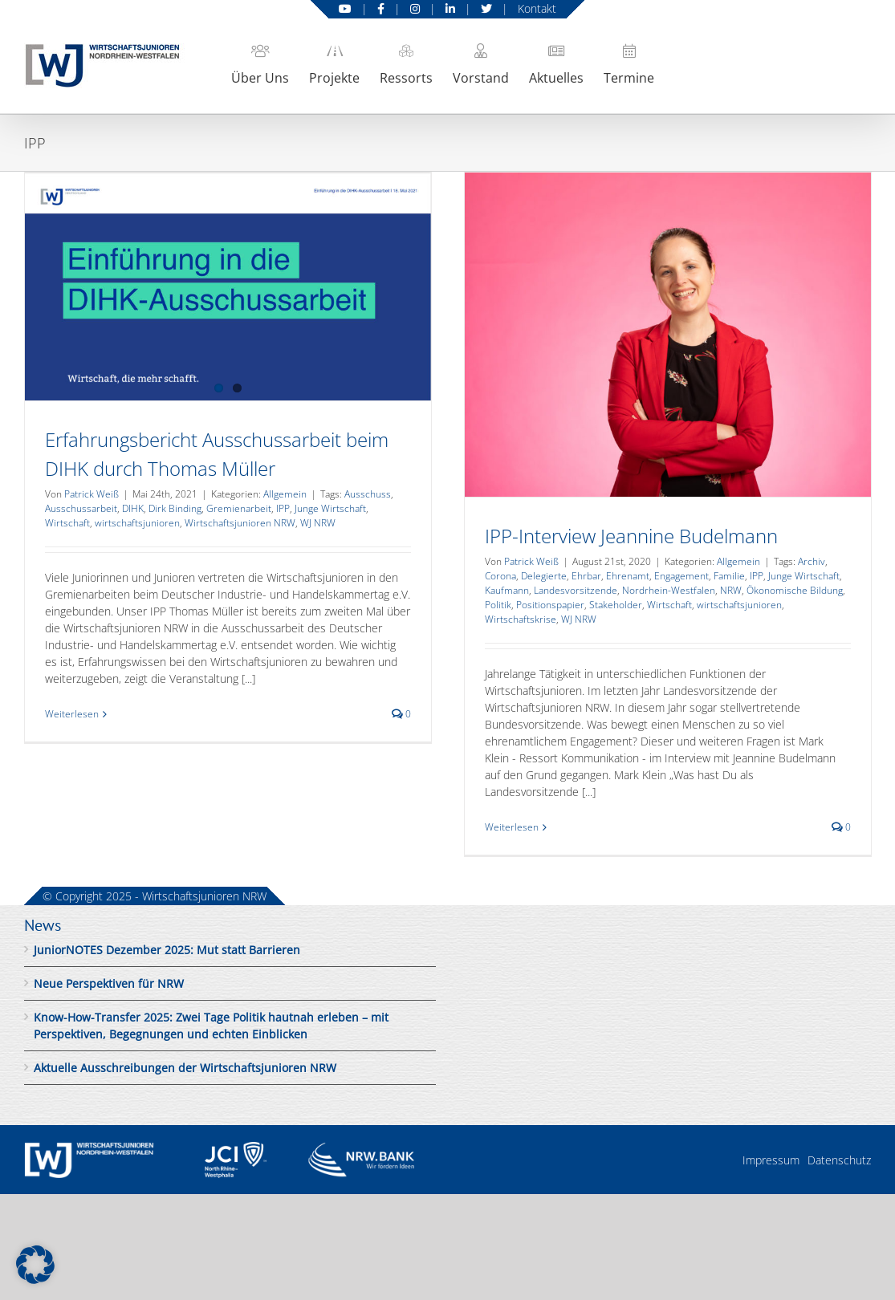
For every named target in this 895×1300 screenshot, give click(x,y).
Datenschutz (839, 1160)
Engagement (681, 576)
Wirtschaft (67, 523)
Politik (498, 604)
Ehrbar (586, 576)
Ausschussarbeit (81, 508)
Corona (500, 576)
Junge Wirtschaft (330, 508)
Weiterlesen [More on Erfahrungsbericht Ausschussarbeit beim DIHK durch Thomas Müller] (72, 714)
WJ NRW (318, 523)
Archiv (811, 561)
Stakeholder (615, 604)
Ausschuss (367, 494)
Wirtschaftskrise (520, 619)
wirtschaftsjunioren (137, 523)
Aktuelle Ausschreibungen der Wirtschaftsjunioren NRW (185, 1067)
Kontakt (537, 8)
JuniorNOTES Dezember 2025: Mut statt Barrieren (167, 949)
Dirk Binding (174, 508)
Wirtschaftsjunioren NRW (240, 523)
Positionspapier (550, 604)
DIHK (133, 508)
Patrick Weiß (91, 494)
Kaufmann (507, 590)
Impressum (770, 1160)
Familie (729, 576)
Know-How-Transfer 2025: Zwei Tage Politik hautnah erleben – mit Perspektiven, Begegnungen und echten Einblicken (211, 1026)
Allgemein (285, 494)
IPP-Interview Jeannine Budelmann (631, 535)
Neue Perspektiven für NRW (109, 983)
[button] (35, 1264)
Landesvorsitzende (575, 590)
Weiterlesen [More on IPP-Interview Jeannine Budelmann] (512, 827)
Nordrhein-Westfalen (668, 590)
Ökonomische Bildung (795, 590)
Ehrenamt (627, 576)
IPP (283, 508)
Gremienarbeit (238, 508)
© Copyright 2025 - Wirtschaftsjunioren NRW (154, 896)
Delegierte (544, 576)
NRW (731, 590)
